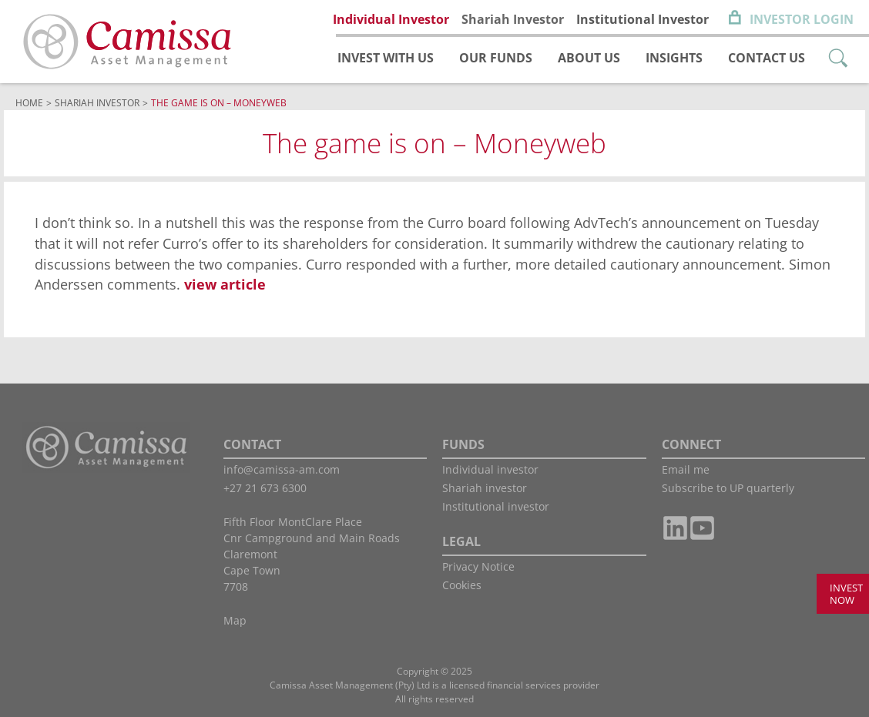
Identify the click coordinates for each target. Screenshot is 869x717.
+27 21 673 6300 (265, 488)
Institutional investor (495, 506)
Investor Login (802, 19)
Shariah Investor (512, 19)
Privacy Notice (478, 566)
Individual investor (490, 469)
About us (589, 57)
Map (235, 620)
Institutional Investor (642, 19)
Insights (674, 57)
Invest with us (385, 57)
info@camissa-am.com (281, 469)
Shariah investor (484, 488)
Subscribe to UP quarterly (728, 488)
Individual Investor (391, 19)
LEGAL (461, 541)
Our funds (495, 57)
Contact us (766, 57)
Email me (686, 469)
